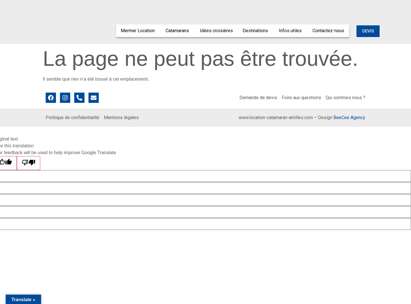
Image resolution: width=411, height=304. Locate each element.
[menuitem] (138, 31)
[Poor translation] (28, 163)
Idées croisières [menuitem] (216, 30)
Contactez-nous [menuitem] (328, 30)
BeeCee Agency (349, 117)
